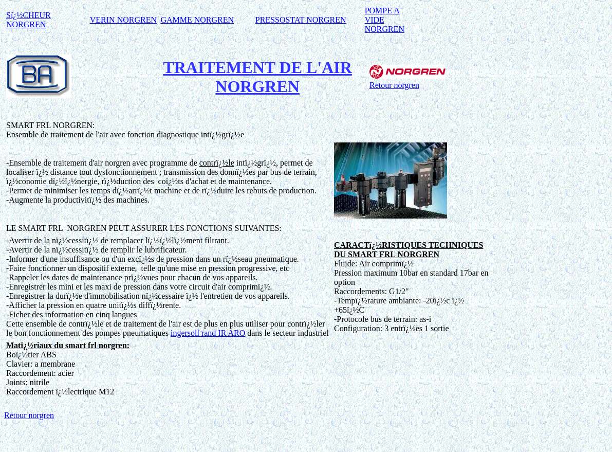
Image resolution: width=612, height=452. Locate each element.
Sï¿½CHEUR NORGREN (28, 20)
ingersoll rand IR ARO (208, 333)
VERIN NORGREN (123, 19)
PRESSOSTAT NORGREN (300, 19)
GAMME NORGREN (197, 19)
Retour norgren (394, 85)
